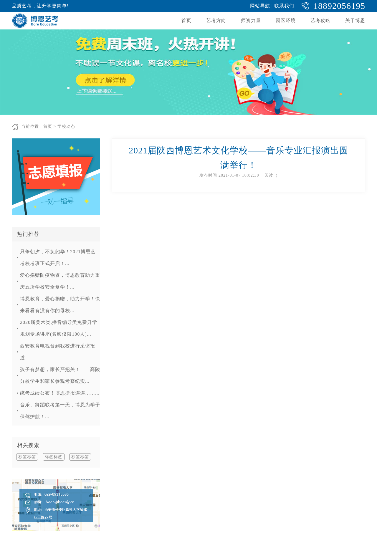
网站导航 (260, 5)
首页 (186, 20)
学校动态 (66, 126)
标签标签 (27, 457)
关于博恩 (355, 20)
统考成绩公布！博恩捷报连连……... (60, 392)
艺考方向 (216, 20)
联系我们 (284, 5)
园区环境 (286, 20)
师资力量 (251, 20)
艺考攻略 (320, 20)
